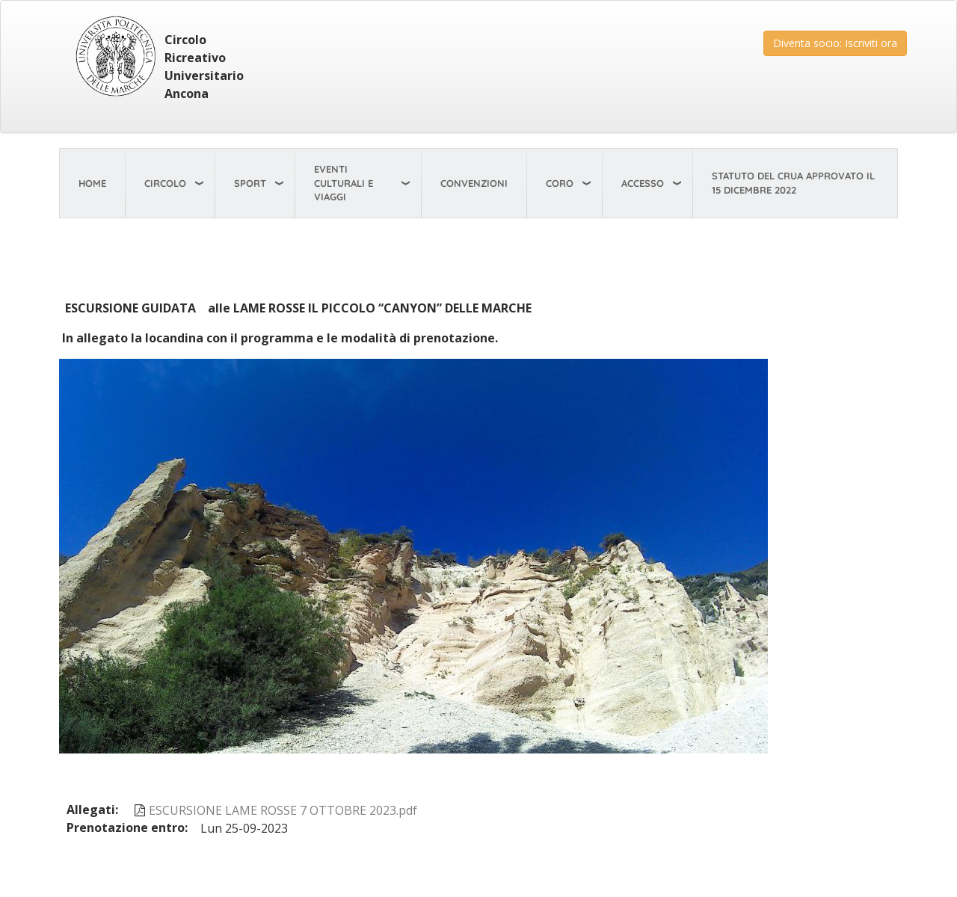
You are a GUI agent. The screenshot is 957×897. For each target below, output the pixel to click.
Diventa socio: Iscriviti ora (835, 43)
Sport (250, 183)
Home (92, 183)
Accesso (642, 183)
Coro (559, 183)
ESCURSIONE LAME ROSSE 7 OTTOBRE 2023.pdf (283, 810)
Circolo (165, 183)
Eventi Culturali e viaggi (343, 183)
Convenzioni (474, 183)
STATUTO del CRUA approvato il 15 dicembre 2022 (793, 183)
